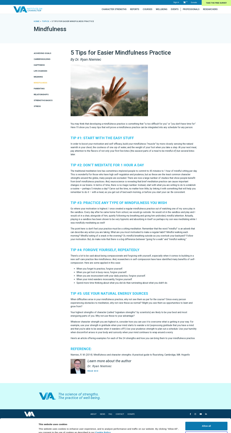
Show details (45, 427)
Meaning (38, 77)
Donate (194, 2)
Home (36, 21)
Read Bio (93, 371)
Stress (37, 106)
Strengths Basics (43, 100)
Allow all (206, 412)
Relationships (41, 94)
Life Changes (40, 71)
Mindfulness (40, 83)
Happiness (39, 65)
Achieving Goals (42, 53)
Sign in (176, 2)
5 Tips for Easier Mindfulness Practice (73, 21)
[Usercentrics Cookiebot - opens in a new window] (19, 427)
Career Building (42, 59)
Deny (206, 422)
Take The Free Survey (216, 3)
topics (45, 21)
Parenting (39, 88)
